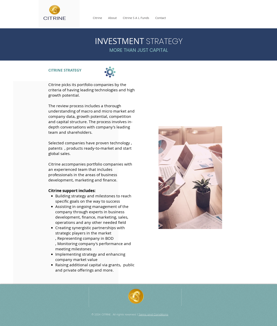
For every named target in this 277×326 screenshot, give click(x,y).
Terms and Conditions (153, 314)
